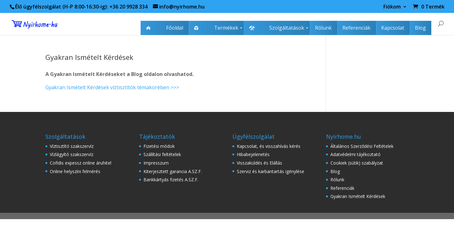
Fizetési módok (159, 146)
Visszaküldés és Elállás (259, 163)
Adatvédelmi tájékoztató (355, 154)
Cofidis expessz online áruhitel (80, 163)
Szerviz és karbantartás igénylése (270, 171)
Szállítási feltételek (162, 154)
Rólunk (337, 180)
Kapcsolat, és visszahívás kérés (268, 146)
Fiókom (392, 7)
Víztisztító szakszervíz (72, 146)
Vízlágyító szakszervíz (71, 154)
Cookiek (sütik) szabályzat (356, 163)
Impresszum (156, 163)
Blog (335, 171)
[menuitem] (165, 28)
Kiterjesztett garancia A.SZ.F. (172, 171)
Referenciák (342, 188)
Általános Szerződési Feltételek (361, 146)
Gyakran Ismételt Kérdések (357, 196)
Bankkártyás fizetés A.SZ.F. (170, 180)
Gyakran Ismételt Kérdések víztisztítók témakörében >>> (112, 87)
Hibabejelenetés (253, 154)
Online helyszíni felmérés (75, 171)
